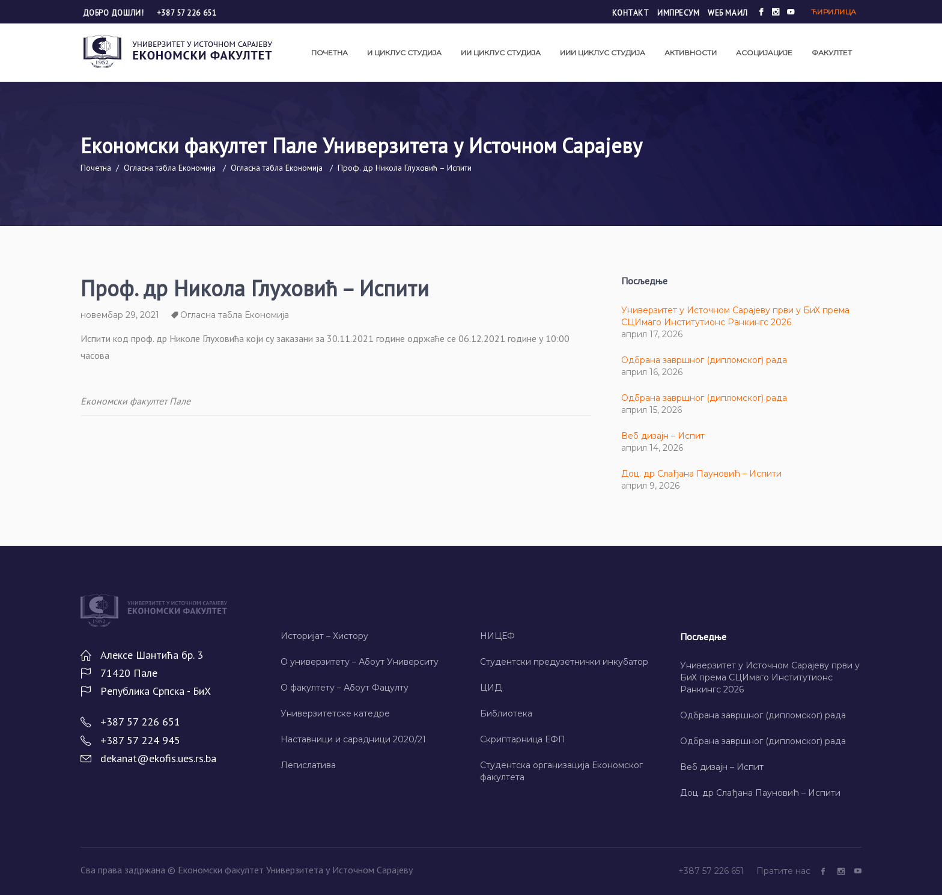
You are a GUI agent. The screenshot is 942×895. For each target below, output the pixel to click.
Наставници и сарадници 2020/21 (353, 739)
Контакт (630, 13)
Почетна (96, 167)
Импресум (678, 13)
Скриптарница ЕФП (522, 739)
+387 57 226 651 (186, 13)
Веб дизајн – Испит (663, 435)
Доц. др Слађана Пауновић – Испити (701, 473)
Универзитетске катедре (335, 713)
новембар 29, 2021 (120, 315)
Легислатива (308, 765)
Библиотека (506, 713)
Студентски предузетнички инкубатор (564, 661)
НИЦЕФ (497, 636)
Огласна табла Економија (170, 167)
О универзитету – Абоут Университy (360, 661)
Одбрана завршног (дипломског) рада (704, 360)
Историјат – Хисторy (324, 636)
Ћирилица (834, 11)
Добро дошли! (114, 13)
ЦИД (491, 687)
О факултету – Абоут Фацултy (345, 687)
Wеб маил (727, 13)
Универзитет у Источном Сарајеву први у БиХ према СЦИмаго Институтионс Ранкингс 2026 (770, 677)
